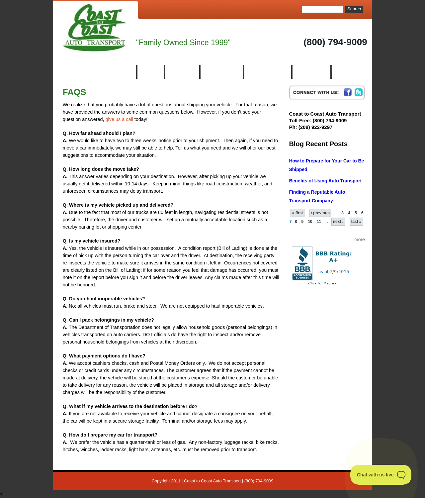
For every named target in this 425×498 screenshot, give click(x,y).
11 (319, 221)
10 (310, 221)
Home (150, 72)
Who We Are (221, 72)
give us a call (119, 119)
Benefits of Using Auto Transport (325, 180)
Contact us (350, 72)
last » (356, 221)
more (359, 239)
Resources (310, 72)
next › (338, 221)
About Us (182, 72)
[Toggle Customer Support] (381, 475)
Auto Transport (267, 72)
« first (297, 213)
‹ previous (320, 213)
